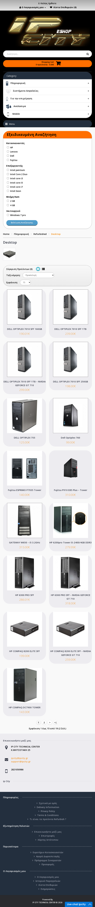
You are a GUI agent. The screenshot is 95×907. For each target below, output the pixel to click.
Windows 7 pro (18, 215)
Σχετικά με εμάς (48, 803)
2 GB (12, 201)
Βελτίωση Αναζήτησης (22, 222)
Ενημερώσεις (48, 888)
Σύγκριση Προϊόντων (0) (19, 269)
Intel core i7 (16, 186)
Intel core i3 (16, 178)
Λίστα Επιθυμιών (47, 884)
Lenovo (14, 151)
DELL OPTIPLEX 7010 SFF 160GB (24, 328)
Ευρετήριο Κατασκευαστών (48, 852)
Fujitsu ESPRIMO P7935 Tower (24, 490)
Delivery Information (48, 807)
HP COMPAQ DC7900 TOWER (24, 707)
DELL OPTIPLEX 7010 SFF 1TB (70, 328)
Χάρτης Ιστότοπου (48, 839)
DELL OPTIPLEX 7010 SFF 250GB (70, 381)
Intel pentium (17, 170)
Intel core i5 (16, 182)
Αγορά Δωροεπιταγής (48, 856)
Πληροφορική (21, 234)
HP (11, 147)
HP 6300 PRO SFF (24, 595)
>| (55, 722)
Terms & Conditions (48, 815)
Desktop (56, 234)
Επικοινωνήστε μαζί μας (48, 831)
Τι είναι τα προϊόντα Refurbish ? (48, 819)
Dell (12, 155)
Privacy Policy (48, 811)
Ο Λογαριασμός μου (48, 876)
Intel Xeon (15, 191)
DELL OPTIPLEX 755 (24, 437)
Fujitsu (13, 160)
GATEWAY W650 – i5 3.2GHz (24, 542)
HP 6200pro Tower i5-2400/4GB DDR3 (70, 542)
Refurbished (40, 234)
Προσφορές (48, 864)
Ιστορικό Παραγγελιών (48, 880)
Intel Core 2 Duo (18, 174)
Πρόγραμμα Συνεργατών (48, 860)
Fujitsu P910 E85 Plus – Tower (70, 490)
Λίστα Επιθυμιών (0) (65, 7)
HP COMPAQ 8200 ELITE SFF (24, 651)
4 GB (12, 205)
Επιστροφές (48, 835)
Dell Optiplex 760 (70, 437)
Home (6, 234)
